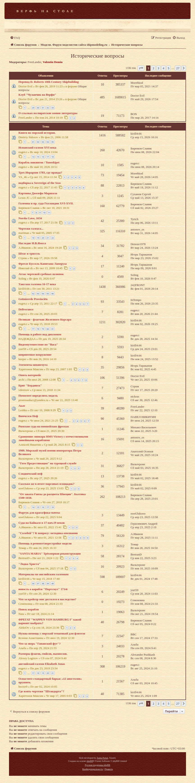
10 (44, 212)
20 (43, 237)
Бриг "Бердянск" (30, 385)
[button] (141, 68)
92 (38, 141)
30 (38, 107)
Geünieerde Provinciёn (33, 299)
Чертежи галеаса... (30, 228)
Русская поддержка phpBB (97, 765)
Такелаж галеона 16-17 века (37, 284)
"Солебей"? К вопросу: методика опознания (48, 533)
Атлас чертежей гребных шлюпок (41, 274)
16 (43, 156)
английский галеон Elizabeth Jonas (41, 664)
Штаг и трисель (29, 253)
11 (49, 212)
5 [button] (168, 68)
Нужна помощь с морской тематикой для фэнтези (51, 633)
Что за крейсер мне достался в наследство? (47, 599)
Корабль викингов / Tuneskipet (38, 162)
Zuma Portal (102, 758)
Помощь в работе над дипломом (39, 334)
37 (38, 583)
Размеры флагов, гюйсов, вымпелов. (42, 653)
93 (43, 141)
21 (48, 237)
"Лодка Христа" (29, 564)
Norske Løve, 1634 (30, 218)
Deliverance (26, 309)
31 (43, 107)
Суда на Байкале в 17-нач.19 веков (41, 522)
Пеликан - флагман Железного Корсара (44, 319)
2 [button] (153, 68)
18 (52, 156)
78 (38, 328)
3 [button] (158, 68)
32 (48, 107)
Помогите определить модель (38, 395)
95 (52, 141)
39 (48, 583)
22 (52, 237)
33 (52, 107)
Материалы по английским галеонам (43, 574)
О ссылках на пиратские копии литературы (47, 113)
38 (43, 583)
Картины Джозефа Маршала (37, 193)
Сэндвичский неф (30, 473)
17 (48, 156)
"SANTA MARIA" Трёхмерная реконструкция (49, 553)
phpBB (89, 761)
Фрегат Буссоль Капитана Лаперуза (42, 263)
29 (33, 107)
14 (33, 156)
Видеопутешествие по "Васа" (38, 344)
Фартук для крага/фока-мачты (39, 512)
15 (38, 156)
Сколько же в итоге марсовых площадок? (46, 483)
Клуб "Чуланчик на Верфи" (37, 94)
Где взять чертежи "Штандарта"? (41, 691)
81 (52, 328)
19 (38, 237)
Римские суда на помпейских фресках (43, 426)
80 (48, 328)
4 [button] (163, 68)
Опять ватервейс (29, 375)
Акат (21, 405)
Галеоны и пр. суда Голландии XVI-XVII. (45, 203)
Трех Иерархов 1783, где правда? (40, 172)
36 (33, 583)
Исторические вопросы (97, 56)
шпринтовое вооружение (35, 354)
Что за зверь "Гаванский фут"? (39, 643)
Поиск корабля (28, 609)
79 (43, 328)
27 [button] (177, 68)
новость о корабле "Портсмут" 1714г (43, 589)
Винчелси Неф (28, 416)
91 (33, 141)
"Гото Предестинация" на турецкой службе (47, 463)
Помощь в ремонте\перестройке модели (45, 543)
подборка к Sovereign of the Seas (39, 183)
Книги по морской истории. (37, 132)
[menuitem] (15, 37)
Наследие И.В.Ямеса (32, 243)
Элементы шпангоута (33, 364)
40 (52, 583)
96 (52, 293)
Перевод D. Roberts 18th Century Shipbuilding (48, 81)
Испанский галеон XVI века (37, 147)
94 (48, 141)
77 (33, 328)
